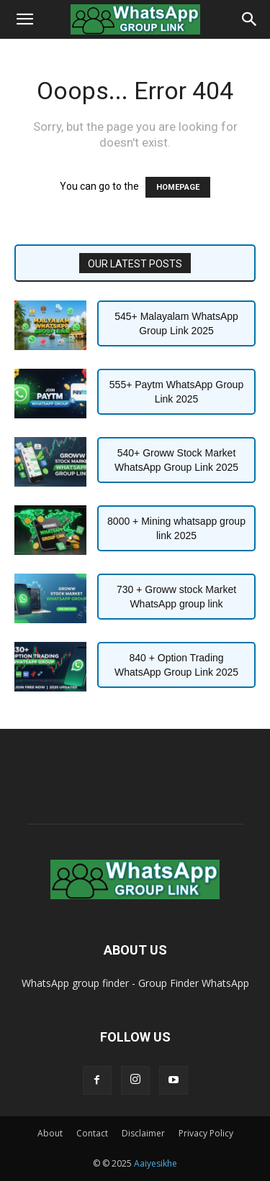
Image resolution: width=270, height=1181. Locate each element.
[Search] (250, 19)
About (50, 1133)
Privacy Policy (206, 1133)
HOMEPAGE (177, 187)
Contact (92, 1133)
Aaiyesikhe (155, 1163)
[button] (24, 19)
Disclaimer (143, 1133)
